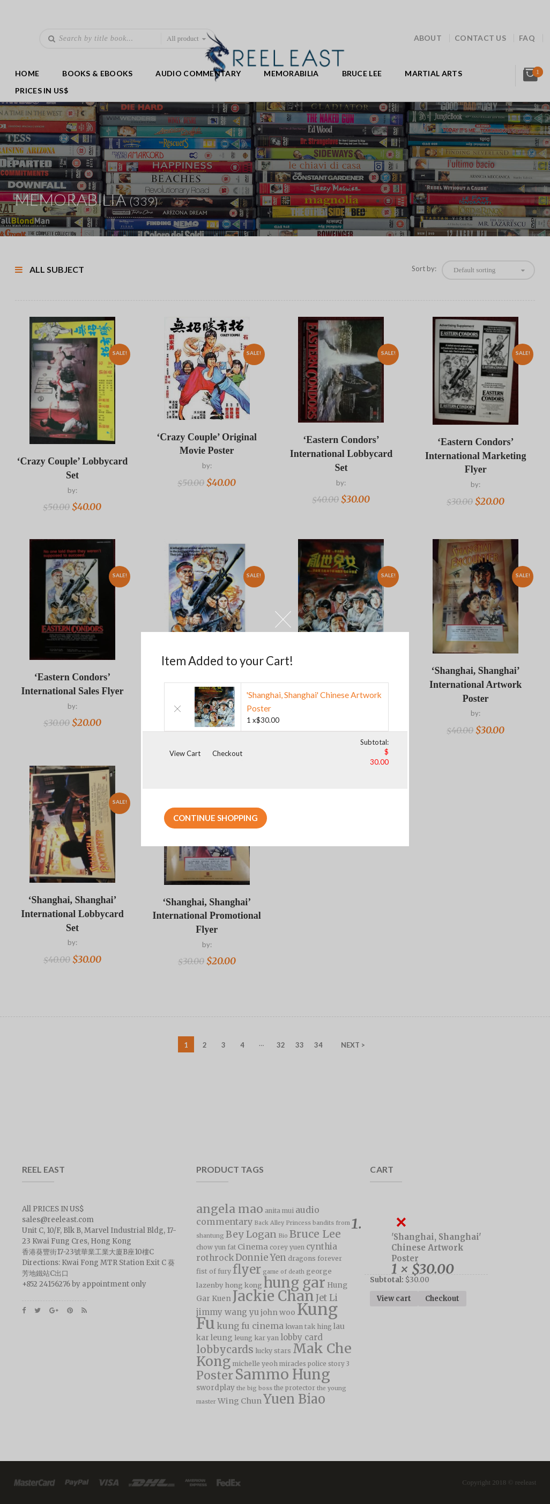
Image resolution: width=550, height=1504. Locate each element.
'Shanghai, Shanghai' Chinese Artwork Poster (314, 701)
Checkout (227, 753)
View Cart (184, 753)
